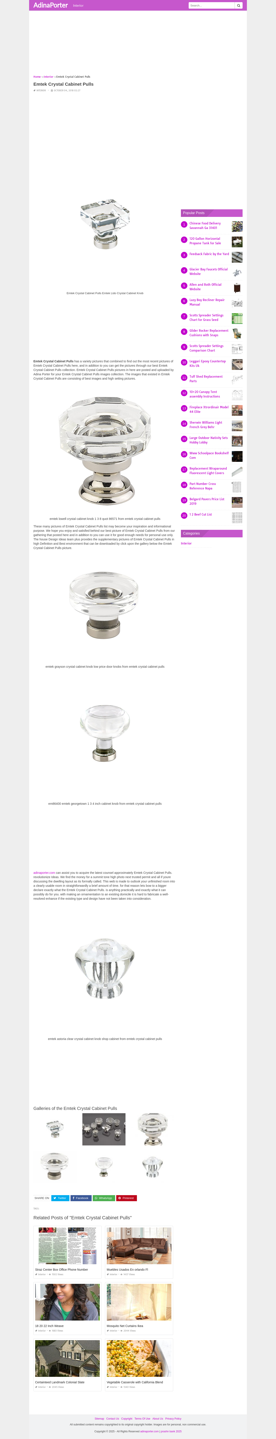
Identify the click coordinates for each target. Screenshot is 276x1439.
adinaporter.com (44, 872)
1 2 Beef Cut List (201, 514)
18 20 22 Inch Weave (49, 1326)
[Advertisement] (138, 44)
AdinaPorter (50, 5)
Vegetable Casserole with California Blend (135, 1382)
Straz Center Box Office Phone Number (61, 1269)
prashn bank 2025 (171, 1431)
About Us (157, 1418)
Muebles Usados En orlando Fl (127, 1269)
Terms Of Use (142, 1418)
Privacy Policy (173, 1418)
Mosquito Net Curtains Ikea (125, 1326)
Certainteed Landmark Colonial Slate (60, 1382)
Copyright (126, 1418)
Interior (78, 5)
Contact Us (112, 1418)
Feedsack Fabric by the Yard (209, 254)
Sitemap (99, 1418)
